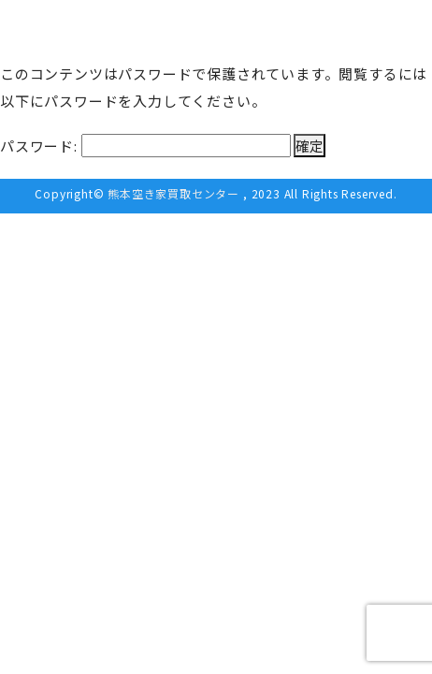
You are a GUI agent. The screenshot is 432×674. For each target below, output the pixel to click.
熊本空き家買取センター (173, 193)
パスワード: (145, 145)
